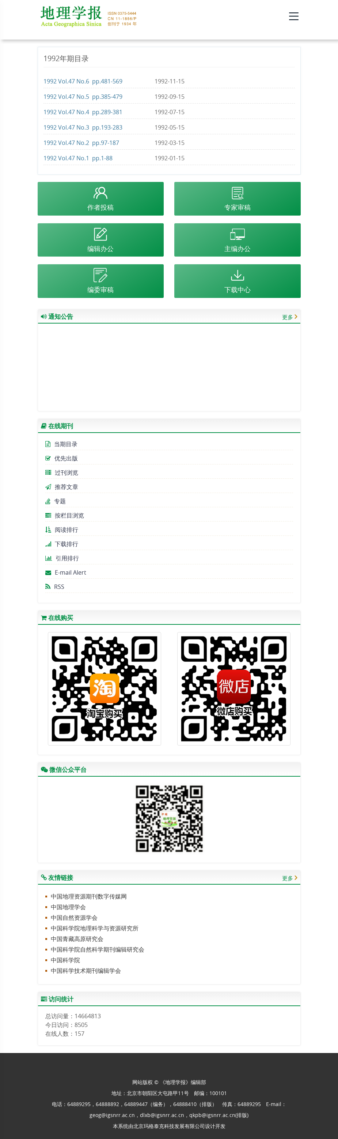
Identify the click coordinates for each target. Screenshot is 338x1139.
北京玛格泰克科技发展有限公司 (169, 1126)
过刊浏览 (61, 472)
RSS (54, 587)
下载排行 (61, 544)
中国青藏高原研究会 (77, 939)
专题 (55, 501)
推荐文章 (61, 487)
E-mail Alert (65, 572)
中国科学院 (65, 960)
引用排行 (62, 558)
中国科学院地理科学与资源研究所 (94, 928)
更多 (287, 317)
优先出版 (61, 458)
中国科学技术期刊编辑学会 (86, 971)
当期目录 (61, 444)
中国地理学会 (68, 907)
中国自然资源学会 (74, 918)
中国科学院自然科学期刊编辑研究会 (97, 949)
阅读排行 (61, 530)
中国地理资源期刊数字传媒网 (89, 896)
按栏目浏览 (64, 515)
